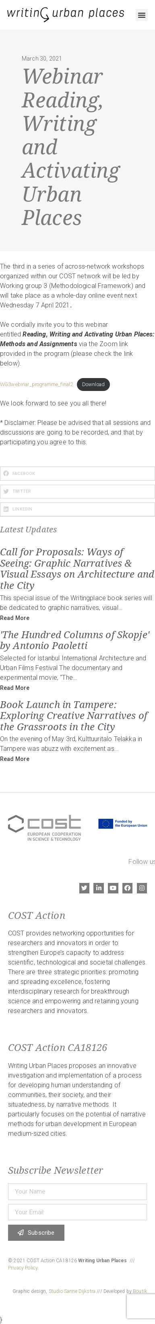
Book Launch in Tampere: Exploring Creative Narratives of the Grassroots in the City (73, 715)
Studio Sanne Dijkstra (72, 1291)
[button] (142, 15)
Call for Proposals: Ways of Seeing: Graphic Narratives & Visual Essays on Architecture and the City (77, 568)
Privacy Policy (23, 1268)
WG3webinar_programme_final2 (36, 384)
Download (93, 384)
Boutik (140, 1291)
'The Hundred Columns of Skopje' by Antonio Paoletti (74, 640)
